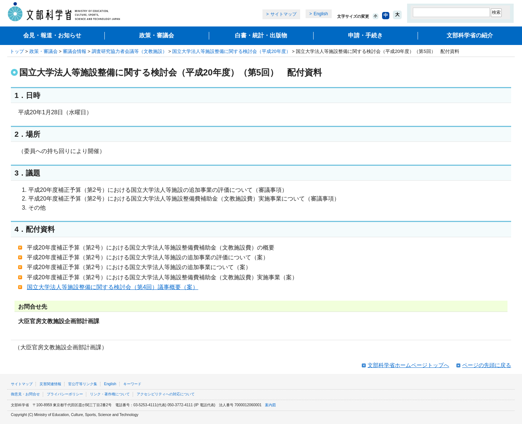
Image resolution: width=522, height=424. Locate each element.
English (321, 13)
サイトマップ (283, 14)
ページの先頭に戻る (486, 365)
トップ (17, 51)
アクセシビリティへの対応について (166, 394)
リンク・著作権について (110, 394)
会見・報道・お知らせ (52, 35)
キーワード (132, 384)
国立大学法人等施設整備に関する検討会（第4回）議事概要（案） (112, 287)
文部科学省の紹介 (470, 35)
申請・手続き (365, 35)
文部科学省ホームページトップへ (408, 365)
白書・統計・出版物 (261, 35)
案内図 (270, 405)
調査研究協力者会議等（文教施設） (129, 51)
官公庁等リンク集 (82, 384)
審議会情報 (74, 51)
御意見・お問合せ (25, 394)
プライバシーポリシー (65, 394)
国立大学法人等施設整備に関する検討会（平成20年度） (231, 51)
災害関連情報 (50, 384)
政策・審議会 (156, 35)
